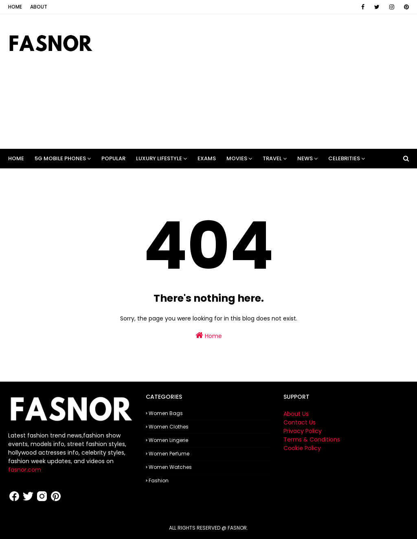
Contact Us (299, 422)
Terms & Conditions (311, 439)
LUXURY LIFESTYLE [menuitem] (159, 158)
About (38, 6)
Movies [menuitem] (236, 158)
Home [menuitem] (16, 158)
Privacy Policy (302, 431)
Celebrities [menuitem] (344, 158)
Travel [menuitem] (272, 158)
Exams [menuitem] (207, 158)
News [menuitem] (305, 158)
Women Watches (170, 467)
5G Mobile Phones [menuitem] (60, 158)
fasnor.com (24, 470)
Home (15, 6)
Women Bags (166, 413)
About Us (296, 414)
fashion (159, 480)
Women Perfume (169, 453)
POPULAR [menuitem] (113, 158)
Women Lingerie (168, 440)
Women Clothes (169, 426)
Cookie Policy (302, 448)
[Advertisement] (268, 81)
